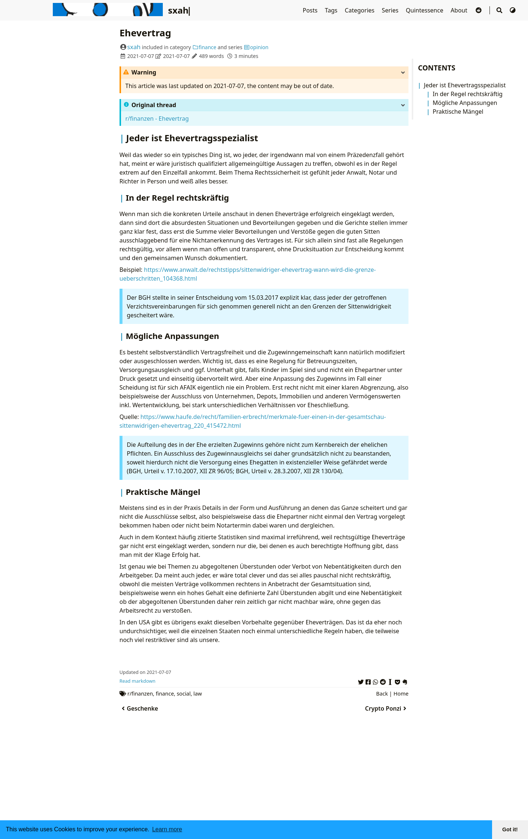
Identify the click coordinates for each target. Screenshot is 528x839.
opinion (256, 47)
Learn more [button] (167, 829)
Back (382, 693)
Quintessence (425, 10)
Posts (310, 10)
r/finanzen (140, 693)
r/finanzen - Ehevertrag (157, 118)
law (198, 693)
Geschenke (139, 708)
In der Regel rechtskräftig (468, 94)
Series (391, 10)
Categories (360, 10)
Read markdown (137, 681)
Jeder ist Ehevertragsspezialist (465, 85)
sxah (134, 47)
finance (204, 47)
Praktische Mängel (458, 111)
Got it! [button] (510, 829)
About (460, 10)
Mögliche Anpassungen (465, 103)
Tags (332, 10)
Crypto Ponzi (387, 708)
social (184, 693)
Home (400, 693)
